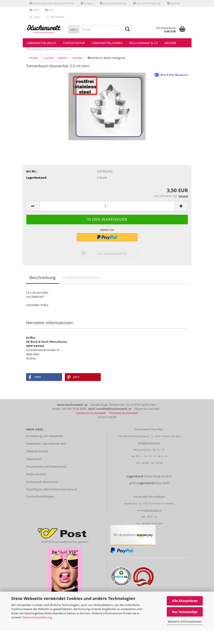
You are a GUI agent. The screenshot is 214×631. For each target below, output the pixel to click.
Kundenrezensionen (81, 277)
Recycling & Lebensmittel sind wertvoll (51, 489)
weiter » (63, 58)
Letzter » (78, 58)
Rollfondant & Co (143, 43)
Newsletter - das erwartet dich (46, 444)
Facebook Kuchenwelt (91, 413)
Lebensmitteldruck (113, 3)
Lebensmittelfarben (107, 43)
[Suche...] (73, 29)
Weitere (170, 43)
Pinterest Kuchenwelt (123, 413)
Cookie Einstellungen (40, 496)
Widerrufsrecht (36, 474)
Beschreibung (42, 277)
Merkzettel (55, 17)
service (140, 510)
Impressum (33, 459)
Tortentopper (74, 43)
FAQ (49, 10)
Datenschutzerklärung (37, 617)
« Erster (33, 58)
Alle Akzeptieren (185, 601)
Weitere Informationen (185, 621)
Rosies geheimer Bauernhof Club (51, 3)
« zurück (48, 58)
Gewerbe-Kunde (37, 451)
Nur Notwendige (185, 612)
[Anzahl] (107, 206)
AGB (33, 10)
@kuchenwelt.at (153, 510)
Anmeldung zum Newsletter (44, 436)
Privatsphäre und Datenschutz (46, 466)
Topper (87, 3)
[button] (33, 206)
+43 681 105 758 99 (151, 462)
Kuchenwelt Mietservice (42, 482)
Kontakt (173, 3)
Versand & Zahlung (146, 3)
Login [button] (34, 17)
